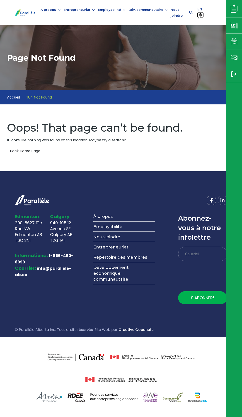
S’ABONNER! (202, 298)
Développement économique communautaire (111, 273)
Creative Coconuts (136, 329)
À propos (103, 216)
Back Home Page (25, 151)
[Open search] (191, 13)
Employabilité (107, 226)
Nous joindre (106, 236)
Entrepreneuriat (110, 247)
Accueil (13, 97)
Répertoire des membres (120, 257)
